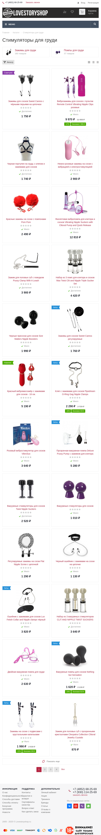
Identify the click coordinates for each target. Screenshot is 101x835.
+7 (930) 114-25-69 (85, 792)
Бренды (44, 802)
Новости (6, 812)
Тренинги (45, 799)
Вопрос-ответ (28, 808)
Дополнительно (50, 789)
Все (63, 769)
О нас (5, 792)
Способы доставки (11, 799)
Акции (44, 796)
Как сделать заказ (30, 811)
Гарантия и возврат (27, 797)
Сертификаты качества (28, 803)
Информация (9, 789)
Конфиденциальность (12, 796)
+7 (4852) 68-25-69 (13, 2)
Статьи (44, 806)
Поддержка (28, 789)
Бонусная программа (7, 807)
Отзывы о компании (45, 810)
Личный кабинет (48, 792)
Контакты (26, 792)
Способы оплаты (10, 802)
